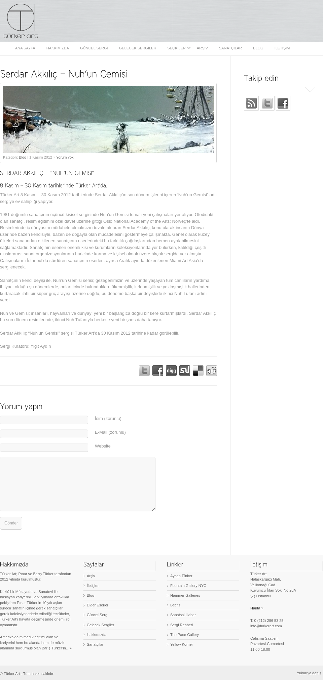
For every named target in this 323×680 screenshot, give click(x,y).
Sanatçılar (230, 48)
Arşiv (202, 48)
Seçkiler (177, 48)
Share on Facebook (157, 370)
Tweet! (144, 370)
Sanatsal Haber (183, 615)
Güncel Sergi (94, 48)
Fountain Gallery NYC (188, 586)
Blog (258, 48)
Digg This (171, 370)
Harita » (256, 608)
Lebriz (175, 605)
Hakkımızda (57, 48)
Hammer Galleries (185, 595)
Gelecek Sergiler (137, 48)
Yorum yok (65, 157)
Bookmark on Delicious (198, 370)
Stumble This (184, 370)
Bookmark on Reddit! (211, 370)
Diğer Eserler (97, 605)
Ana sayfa (25, 48)
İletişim (282, 48)
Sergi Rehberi (181, 625)
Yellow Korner (181, 644)
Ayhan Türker (181, 576)
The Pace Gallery (184, 635)
